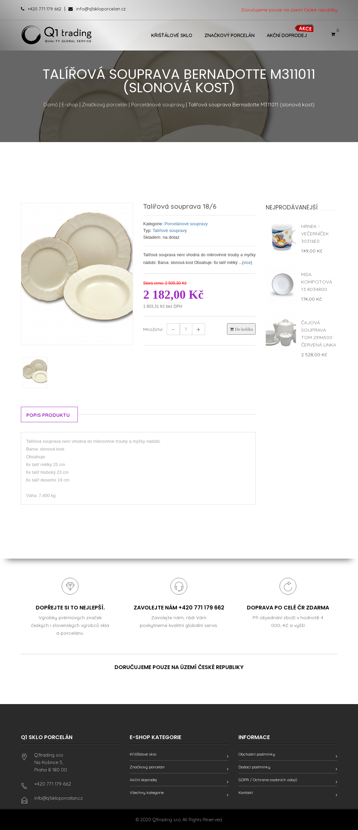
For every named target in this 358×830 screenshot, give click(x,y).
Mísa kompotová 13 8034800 (316, 281)
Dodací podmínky (254, 766)
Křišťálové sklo (171, 35)
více (247, 262)
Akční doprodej (287, 35)
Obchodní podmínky (256, 754)
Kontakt (245, 792)
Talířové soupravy (170, 230)
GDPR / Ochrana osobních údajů (267, 779)
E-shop (70, 104)
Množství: (153, 329)
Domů (50, 104)
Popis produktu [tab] (48, 415)
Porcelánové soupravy (158, 104)
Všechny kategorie (147, 792)
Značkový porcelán (229, 35)
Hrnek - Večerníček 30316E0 (315, 233)
